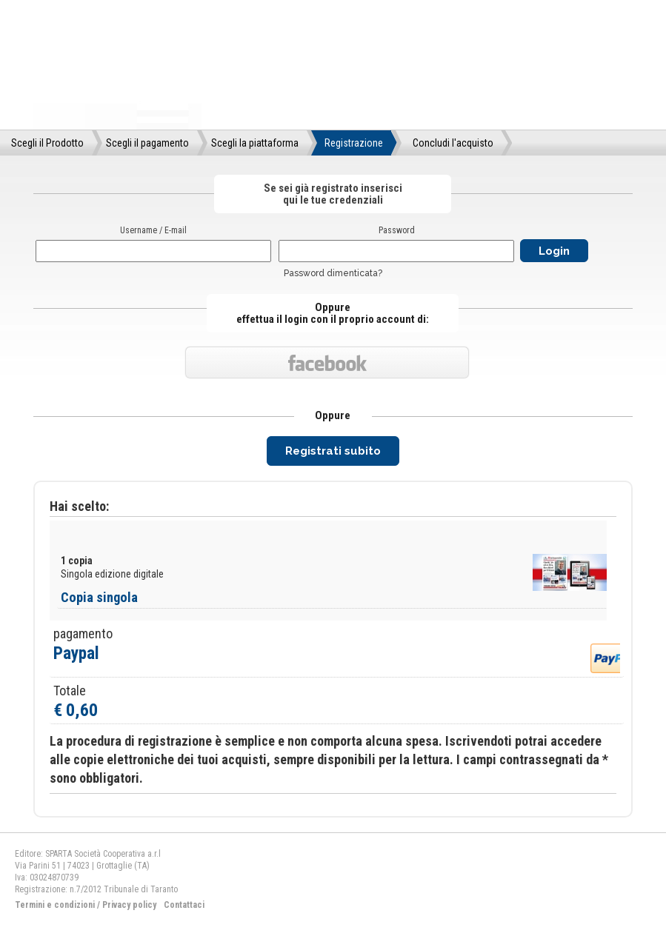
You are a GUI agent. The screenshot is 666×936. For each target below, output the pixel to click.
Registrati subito (333, 451)
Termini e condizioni (55, 905)
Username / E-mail (153, 230)
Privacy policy (129, 905)
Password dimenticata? (333, 273)
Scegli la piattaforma (255, 143)
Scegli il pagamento (147, 143)
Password (397, 230)
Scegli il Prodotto (47, 143)
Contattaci (184, 905)
